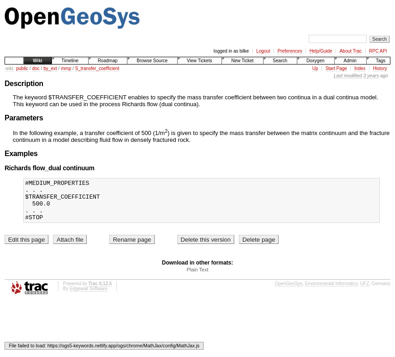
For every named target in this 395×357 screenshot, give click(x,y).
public (22, 68)
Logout (263, 51)
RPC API (378, 51)
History (380, 68)
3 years (371, 75)
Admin (350, 60)
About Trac (351, 51)
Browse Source (152, 60)
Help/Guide (321, 51)
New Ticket (242, 60)
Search (280, 60)
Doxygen (315, 60)
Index (359, 68)
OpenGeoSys (288, 291)
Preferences (290, 51)
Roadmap (107, 60)
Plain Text (198, 278)
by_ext (50, 68)
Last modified (348, 75)
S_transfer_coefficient (97, 68)
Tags (380, 60)
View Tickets (199, 60)
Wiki (37, 60)
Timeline (69, 60)
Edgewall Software (88, 296)
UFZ (364, 291)
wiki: (9, 68)
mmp (66, 68)
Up (315, 68)
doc (35, 68)
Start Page (336, 68)
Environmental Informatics (331, 291)
